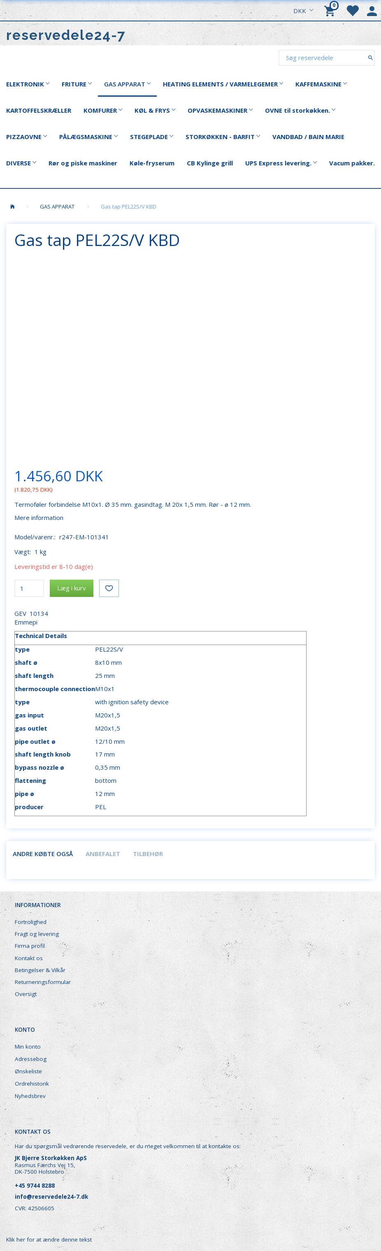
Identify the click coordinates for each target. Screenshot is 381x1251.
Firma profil (30, 945)
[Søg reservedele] (370, 57)
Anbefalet (103, 853)
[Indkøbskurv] (331, 10)
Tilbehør (148, 853)
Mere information (38, 517)
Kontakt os (29, 958)
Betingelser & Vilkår (40, 970)
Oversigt (26, 994)
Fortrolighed (30, 922)
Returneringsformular (43, 982)
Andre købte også (43, 853)
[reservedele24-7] (66, 35)
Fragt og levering (37, 934)
